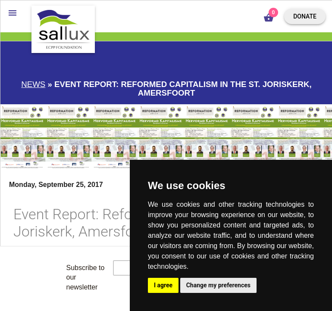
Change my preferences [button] (218, 285)
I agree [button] (163, 285)
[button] (12, 12)
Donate (304, 16)
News (33, 84)
